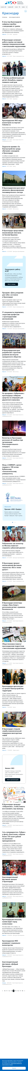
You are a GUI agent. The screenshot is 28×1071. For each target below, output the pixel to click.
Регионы (4, 17)
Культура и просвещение (18, 251)
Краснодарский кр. (14, 17)
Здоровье (15, 34)
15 (15, 990)
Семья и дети (16, 750)
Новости (4, 34)
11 (7, 990)
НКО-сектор (15, 208)
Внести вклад (11, 284)
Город (14, 166)
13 (11, 990)
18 (22, 990)
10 (4, 990)
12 (9, 990)
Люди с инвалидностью (18, 56)
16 (18, 990)
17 (20, 990)
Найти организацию (12, 779)
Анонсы (4, 982)
